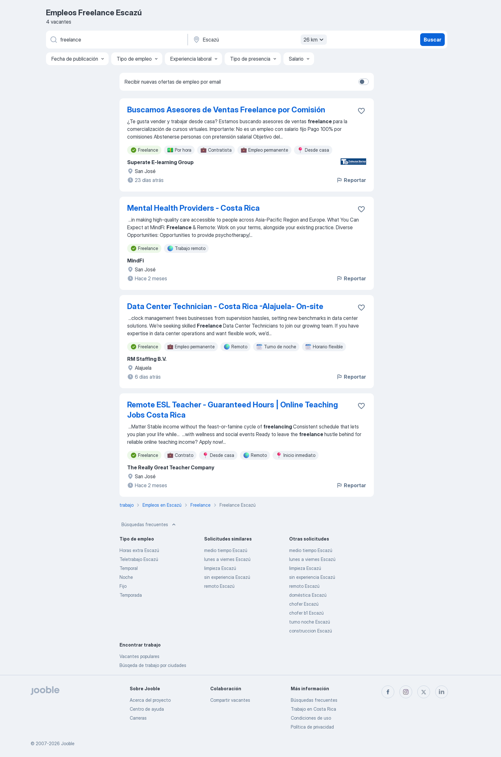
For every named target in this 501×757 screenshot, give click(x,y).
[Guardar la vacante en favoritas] (361, 110)
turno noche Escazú (309, 622)
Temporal (128, 568)
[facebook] (388, 691)
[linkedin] (441, 691)
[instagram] (405, 691)
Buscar (432, 39)
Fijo (123, 586)
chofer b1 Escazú (306, 613)
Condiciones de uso (311, 718)
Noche (126, 577)
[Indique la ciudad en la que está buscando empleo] (259, 40)
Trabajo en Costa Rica (313, 709)
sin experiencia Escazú (227, 577)
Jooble (67, 743)
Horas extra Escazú (139, 550)
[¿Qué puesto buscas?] (116, 40)
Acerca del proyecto (150, 700)
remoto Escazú (219, 586)
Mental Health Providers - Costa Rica (193, 208)
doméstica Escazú (308, 595)
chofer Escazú (304, 604)
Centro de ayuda (147, 709)
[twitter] (423, 691)
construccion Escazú (310, 630)
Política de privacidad (312, 727)
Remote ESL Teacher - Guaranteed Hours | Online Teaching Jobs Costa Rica (232, 410)
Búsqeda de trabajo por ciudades (152, 665)
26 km (314, 39)
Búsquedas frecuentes (149, 524)
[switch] (363, 82)
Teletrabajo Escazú (138, 559)
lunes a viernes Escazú (227, 559)
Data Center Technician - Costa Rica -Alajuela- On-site (225, 306)
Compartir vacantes (230, 700)
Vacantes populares (139, 656)
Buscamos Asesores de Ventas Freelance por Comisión (226, 109)
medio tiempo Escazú (225, 550)
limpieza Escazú (220, 568)
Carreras (138, 718)
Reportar (351, 180)
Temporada (130, 595)
